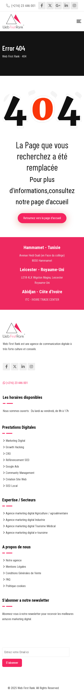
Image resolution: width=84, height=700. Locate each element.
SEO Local (12, 486)
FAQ (8, 579)
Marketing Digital (15, 440)
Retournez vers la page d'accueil (42, 218)
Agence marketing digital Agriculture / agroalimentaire (37, 513)
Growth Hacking (15, 447)
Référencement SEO (17, 460)
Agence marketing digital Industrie (25, 520)
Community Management (20, 473)
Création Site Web (16, 479)
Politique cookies (16, 586)
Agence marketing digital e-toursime (27, 532)
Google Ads (12, 466)
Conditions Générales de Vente (23, 573)
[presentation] (30, 640)
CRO (8, 453)
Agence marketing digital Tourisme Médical (31, 526)
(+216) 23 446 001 (23, 6)
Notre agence (14, 560)
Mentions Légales (16, 566)
